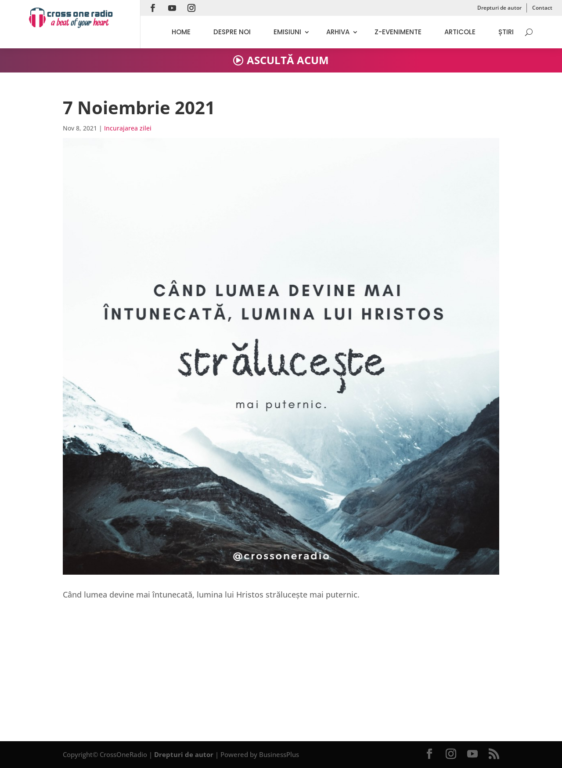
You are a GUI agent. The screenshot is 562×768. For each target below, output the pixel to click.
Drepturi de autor (499, 7)
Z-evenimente (398, 31)
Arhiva (337, 31)
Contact (542, 7)
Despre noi (232, 31)
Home (181, 31)
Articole (460, 31)
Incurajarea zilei (127, 128)
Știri (506, 31)
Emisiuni (287, 31)
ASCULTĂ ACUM (288, 60)
